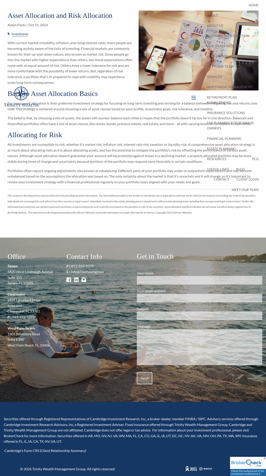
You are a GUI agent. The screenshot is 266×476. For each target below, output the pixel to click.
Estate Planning (221, 149)
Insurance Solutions (226, 113)
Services (214, 77)
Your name (161, 273)
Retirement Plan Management (222, 100)
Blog (240, 169)
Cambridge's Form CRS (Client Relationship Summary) (45, 450)
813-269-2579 (82, 266)
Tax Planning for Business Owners (230, 125)
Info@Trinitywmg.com (87, 272)
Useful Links (218, 169)
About (212, 15)
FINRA (190, 419)
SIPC (202, 419)
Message (159, 326)
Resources (216, 159)
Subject (158, 309)
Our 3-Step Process (224, 46)
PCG (255, 159)
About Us (215, 26)
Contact (221, 179)
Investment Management (229, 87)
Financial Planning (224, 139)
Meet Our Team (220, 66)
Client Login (247, 179)
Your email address (167, 291)
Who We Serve (219, 56)
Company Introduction (228, 36)
